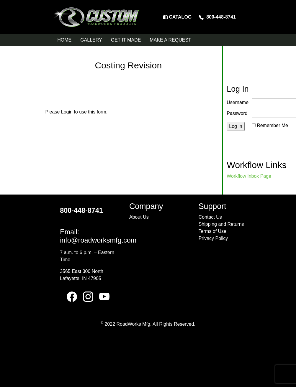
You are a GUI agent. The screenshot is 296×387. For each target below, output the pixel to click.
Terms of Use (212, 231)
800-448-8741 (217, 16)
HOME (64, 39)
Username (237, 102)
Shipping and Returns (221, 224)
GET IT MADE (126, 39)
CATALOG (177, 16)
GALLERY (91, 39)
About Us (139, 217)
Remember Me (272, 125)
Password (237, 113)
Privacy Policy (213, 238)
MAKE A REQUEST (170, 39)
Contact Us (210, 217)
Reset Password (269, 132)
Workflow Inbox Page (249, 176)
